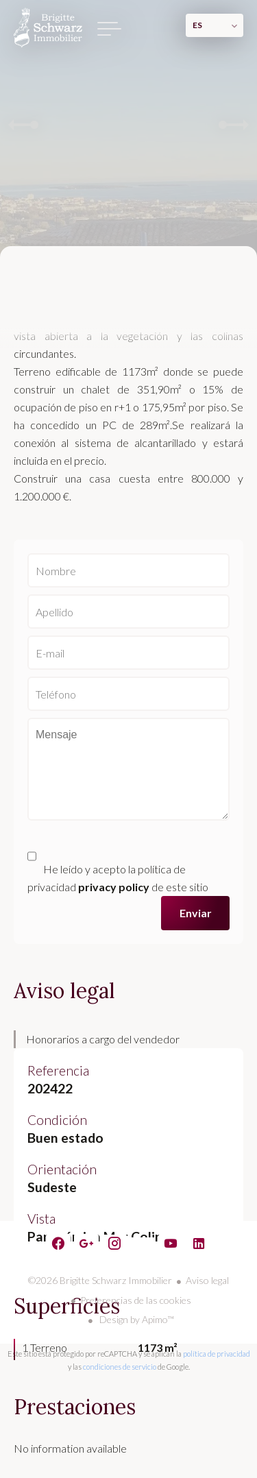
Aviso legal (207, 1280)
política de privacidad (216, 1353)
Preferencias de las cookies (135, 1300)
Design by (135, 1319)
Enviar (196, 912)
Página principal (48, 27)
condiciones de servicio (119, 1366)
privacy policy (113, 886)
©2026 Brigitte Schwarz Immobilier (100, 1280)
